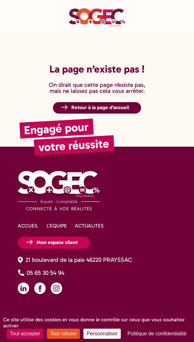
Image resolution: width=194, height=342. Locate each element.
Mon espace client (57, 242)
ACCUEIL (28, 226)
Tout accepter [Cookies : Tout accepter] (25, 333)
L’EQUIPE (57, 226)
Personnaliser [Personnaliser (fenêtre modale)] (102, 333)
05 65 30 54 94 (45, 272)
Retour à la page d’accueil (100, 107)
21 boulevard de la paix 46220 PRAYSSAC (78, 259)
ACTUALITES (89, 226)
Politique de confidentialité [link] (156, 333)
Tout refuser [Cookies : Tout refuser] (63, 333)
